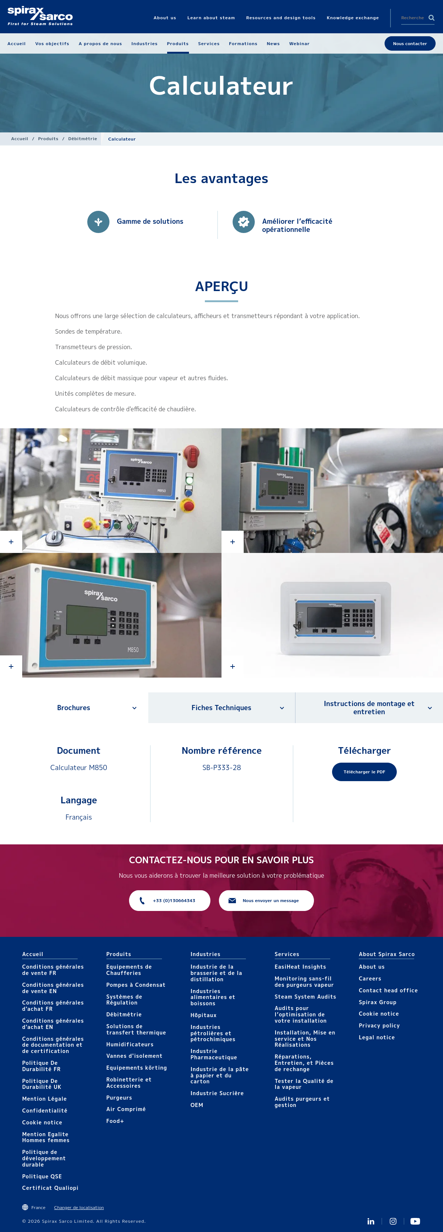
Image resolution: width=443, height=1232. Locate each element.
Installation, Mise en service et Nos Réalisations (305, 1039)
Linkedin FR (370, 1221)
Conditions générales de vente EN (53, 988)
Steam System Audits (306, 996)
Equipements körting (136, 1067)
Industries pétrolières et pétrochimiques (213, 1033)
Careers (370, 978)
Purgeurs (119, 1097)
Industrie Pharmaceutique (213, 1054)
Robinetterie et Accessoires (129, 1082)
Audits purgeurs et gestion (302, 1101)
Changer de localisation (79, 1207)
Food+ (115, 1120)
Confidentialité (45, 1110)
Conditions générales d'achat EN (53, 1023)
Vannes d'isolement (134, 1055)
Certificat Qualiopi (50, 1187)
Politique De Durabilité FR (41, 1066)
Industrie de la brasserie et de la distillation (216, 973)
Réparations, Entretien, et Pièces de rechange (304, 1063)
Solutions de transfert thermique (136, 1029)
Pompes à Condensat (136, 984)
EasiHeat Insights (301, 966)
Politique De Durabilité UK (42, 1084)
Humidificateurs (130, 1044)
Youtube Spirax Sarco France (415, 1221)
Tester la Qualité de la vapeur (304, 1084)
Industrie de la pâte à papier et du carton (219, 1075)
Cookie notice (42, 1122)
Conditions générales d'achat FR (53, 1005)
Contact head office (388, 990)
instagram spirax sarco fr (393, 1221)
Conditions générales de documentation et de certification (53, 1045)
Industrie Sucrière (217, 1093)
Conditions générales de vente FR (53, 969)
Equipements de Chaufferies (129, 969)
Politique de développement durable (44, 1158)
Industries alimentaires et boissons (213, 997)
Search (431, 18)
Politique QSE (42, 1176)
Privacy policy (379, 1025)
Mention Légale (44, 1098)
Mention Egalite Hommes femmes (46, 1137)
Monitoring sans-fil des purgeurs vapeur (304, 981)
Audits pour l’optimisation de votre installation (301, 1014)
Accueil (19, 138)
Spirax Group (377, 1002)
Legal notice (377, 1037)
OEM (196, 1104)
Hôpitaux (203, 1015)
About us (372, 966)
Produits (48, 138)
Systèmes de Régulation (124, 999)
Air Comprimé (126, 1109)
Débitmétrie (82, 138)
